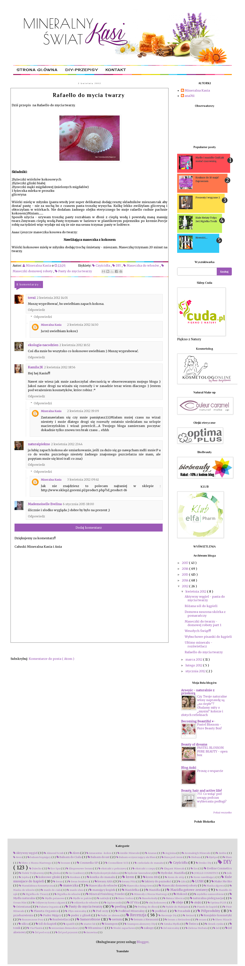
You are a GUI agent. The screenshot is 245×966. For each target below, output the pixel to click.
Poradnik (183, 911)
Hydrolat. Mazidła (172, 873)
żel (216, 927)
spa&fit (69, 923)
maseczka (69, 885)
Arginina (170, 852)
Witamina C (95, 928)
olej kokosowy (156, 902)
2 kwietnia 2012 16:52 (74, 345)
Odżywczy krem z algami (49, 902)
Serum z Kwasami (145, 919)
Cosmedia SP (88, 862)
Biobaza (194, 857)
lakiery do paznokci (157, 881)
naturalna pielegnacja (207, 898)
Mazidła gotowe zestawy (188, 890)
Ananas (151, 852)
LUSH (198, 881)
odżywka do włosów (85, 902)
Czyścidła (101, 265)
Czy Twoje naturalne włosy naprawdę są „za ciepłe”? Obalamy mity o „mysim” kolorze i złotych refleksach (204, 706)
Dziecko (35, 868)
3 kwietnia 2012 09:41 (83, 479)
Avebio (221, 852)
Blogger (143, 942)
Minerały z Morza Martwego (149, 894)
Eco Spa (54, 868)
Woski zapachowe (123, 927)
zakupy (148, 928)
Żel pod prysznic (67, 932)
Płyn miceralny (76, 910)
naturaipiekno (39, 444)
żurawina (91, 932)
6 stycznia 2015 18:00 (78, 504)
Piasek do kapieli (206, 906)
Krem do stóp (175, 877)
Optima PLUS (217, 902)
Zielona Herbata (196, 927)
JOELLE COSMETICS (205, 872)
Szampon (110, 923)
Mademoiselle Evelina (45, 504)
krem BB (151, 877)
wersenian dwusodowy (64, 927)
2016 (185, 569)
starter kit (88, 923)
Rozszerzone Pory (31, 919)
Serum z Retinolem (178, 919)
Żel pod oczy (41, 932)
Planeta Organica (45, 911)
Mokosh (181, 894)
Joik (228, 872)
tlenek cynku (214, 923)
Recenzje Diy (167, 915)
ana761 (189, 96)
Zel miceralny (170, 927)
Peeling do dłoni (146, 906)
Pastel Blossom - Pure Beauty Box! (209, 726)
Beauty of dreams (194, 744)
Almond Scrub (54, 852)
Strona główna (37, 70)
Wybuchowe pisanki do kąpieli (208, 637)
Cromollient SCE (117, 862)
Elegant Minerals (173, 868)
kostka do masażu (101, 877)
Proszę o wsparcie (210, 771)
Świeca (192, 923)
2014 (185, 580)
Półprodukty (209, 911)
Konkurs (74, 877)
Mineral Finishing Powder (105, 894)
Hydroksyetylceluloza (105, 872)
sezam (201, 919)
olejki (196, 902)
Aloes (75, 853)
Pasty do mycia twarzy (74, 271)
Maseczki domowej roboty (178, 885)
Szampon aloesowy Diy (140, 923)
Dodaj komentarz (89, 527)
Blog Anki (188, 767)
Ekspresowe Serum (79, 868)
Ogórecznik (113, 902)
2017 (185, 563)
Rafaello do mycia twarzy (204, 652)
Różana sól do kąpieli (201, 606)
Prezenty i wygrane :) (207, 197)
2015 (185, 574)
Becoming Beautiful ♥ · (198, 721)
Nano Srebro (125, 898)
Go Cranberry (75, 872)
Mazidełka (131, 890)
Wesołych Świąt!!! (198, 631)
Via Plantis (35, 927)
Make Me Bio (221, 881)
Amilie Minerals (128, 852)
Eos (194, 868)
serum (116, 919)
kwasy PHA (127, 881)
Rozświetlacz (60, 919)
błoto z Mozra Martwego (35, 862)
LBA (182, 881)
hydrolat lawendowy (138, 872)
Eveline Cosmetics (218, 868)
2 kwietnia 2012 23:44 (67, 444)
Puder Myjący (51, 915)
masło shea (75, 889)
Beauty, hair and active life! (201, 790)
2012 (185, 586)
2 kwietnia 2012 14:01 (52, 298)
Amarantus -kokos (99, 852)
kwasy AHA (104, 881)
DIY (117, 265)
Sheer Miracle (222, 919)
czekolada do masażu (149, 862)
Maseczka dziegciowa (139, 885)
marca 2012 (194, 659)
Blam (227, 857)
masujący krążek (102, 890)
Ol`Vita (133, 902)
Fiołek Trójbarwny (31, 872)
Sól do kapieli (46, 923)
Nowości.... (201, 237)
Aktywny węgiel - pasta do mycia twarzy (205, 598)
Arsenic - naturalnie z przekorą (197, 691)
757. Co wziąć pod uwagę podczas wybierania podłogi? (212, 797)
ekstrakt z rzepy (144, 868)
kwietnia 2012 (196, 591)
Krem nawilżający (203, 877)
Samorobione (89, 919)
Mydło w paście (81, 898)
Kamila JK (35, 367)
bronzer (64, 862)
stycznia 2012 (195, 671)
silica (23, 923)
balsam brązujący (39, 857)
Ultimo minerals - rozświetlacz (198, 644)
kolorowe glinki (48, 877)
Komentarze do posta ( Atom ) (51, 659)
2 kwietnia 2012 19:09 (83, 411)
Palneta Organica (48, 906)
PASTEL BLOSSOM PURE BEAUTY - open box (212, 751)
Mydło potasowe (53, 898)
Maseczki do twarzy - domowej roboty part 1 (203, 623)
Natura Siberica (174, 898)
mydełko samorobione (209, 894)
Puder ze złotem (109, 915)
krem (128, 877)
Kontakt (116, 70)
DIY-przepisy (81, 70)
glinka (55, 872)
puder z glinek (79, 915)
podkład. (160, 911)
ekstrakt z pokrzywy (112, 868)
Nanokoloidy (148, 898)
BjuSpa (212, 857)
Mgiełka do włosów (67, 894)
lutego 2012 (194, 665)
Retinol (189, 915)
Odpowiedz (36, 310)
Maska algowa (214, 885)
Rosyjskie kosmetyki (216, 915)
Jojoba (24, 877)
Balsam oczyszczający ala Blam (136, 857)
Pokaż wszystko (222, 812)
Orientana (22, 906)
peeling (119, 906)
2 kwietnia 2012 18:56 (59, 367)
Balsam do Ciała (69, 857)
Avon (17, 857)
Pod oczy (101, 911)
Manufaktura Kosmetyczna (37, 885)
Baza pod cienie (172, 857)
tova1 (32, 298)
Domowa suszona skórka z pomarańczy (205, 613)
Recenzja (137, 915)
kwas (58, 881)
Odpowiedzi (43, 317)
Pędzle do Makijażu (176, 906)
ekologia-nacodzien (43, 345)
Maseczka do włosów (141, 265)
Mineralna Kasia (51, 325)
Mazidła (153, 890)
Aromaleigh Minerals (196, 852)
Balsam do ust (99, 857)
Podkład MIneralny (130, 911)
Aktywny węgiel (25, 853)
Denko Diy (204, 862)
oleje (178, 902)
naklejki (103, 898)
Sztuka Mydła (170, 923)
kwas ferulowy (78, 881)
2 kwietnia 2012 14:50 (82, 325)
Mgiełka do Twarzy (36, 894)
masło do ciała (51, 889)
